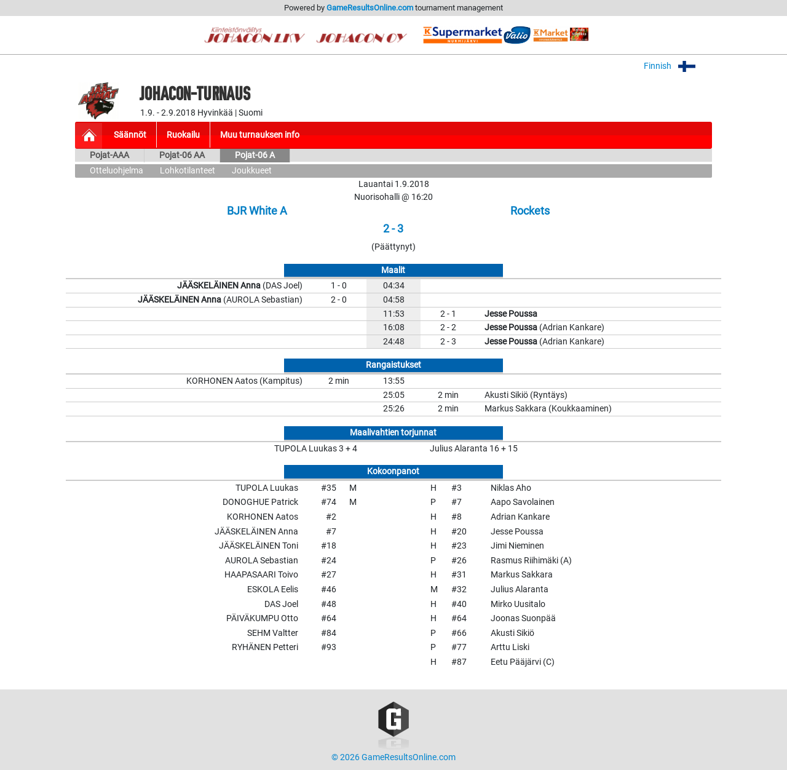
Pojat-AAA (109, 155)
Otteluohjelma (116, 170)
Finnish (678, 66)
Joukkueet (252, 170)
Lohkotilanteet (187, 170)
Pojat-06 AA (182, 155)
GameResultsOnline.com (369, 7)
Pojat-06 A (255, 155)
